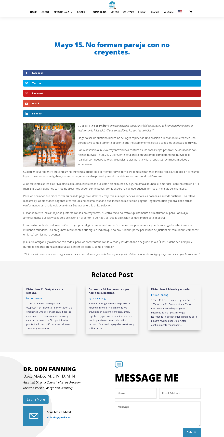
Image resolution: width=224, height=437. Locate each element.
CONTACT (128, 22)
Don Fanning (36, 267)
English (142, 22)
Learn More (36, 369)
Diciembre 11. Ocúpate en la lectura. (44, 260)
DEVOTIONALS (61, 22)
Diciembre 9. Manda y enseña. (170, 259)
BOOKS (81, 22)
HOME (33, 22)
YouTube (169, 22)
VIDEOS (115, 22)
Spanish (155, 22)
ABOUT (45, 22)
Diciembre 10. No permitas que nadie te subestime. (109, 260)
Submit (192, 401)
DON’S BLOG (99, 22)
